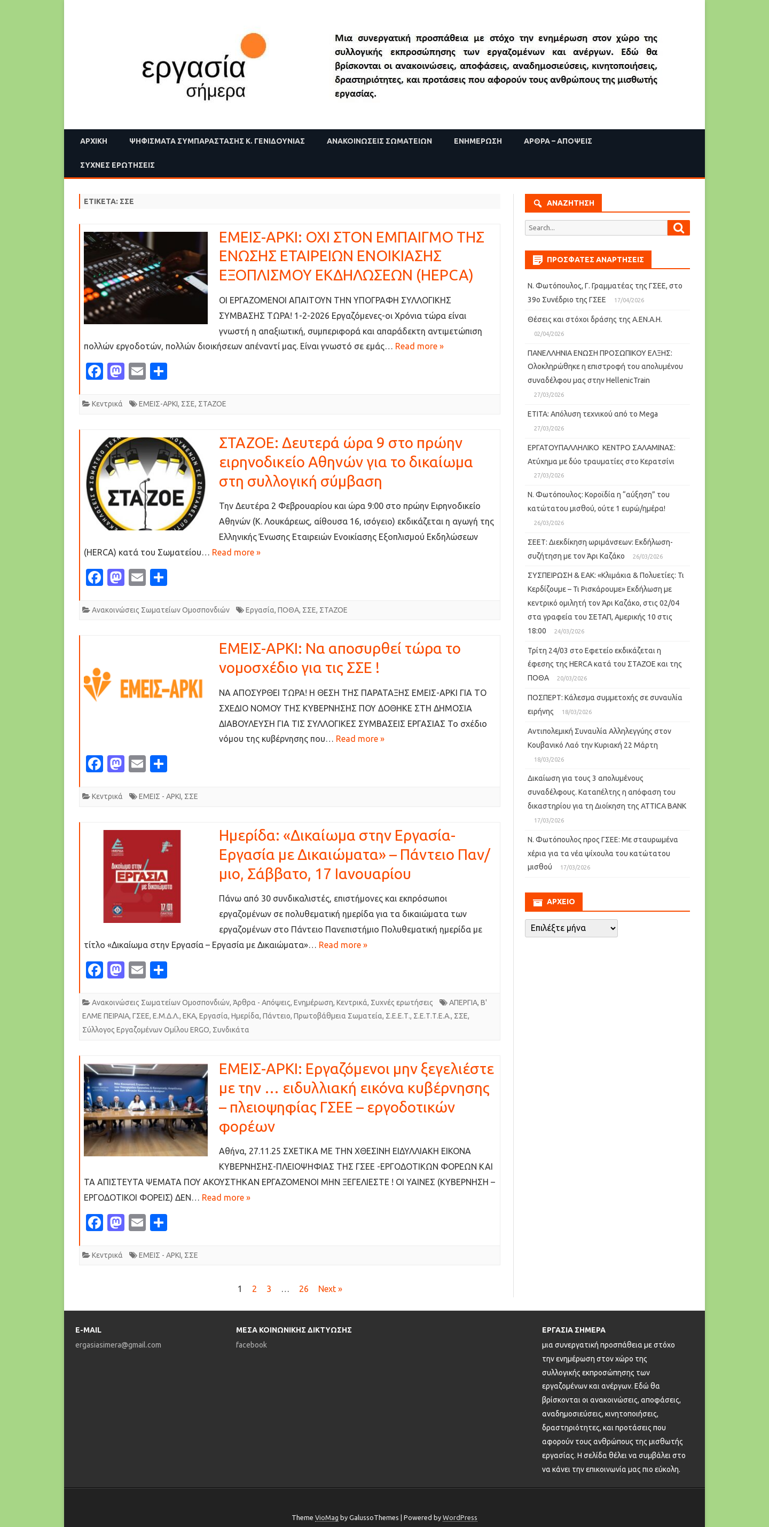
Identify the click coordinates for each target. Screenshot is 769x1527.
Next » (330, 1289)
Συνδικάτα (231, 1029)
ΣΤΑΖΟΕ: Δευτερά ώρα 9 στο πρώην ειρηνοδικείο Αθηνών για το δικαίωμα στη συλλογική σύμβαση (346, 461)
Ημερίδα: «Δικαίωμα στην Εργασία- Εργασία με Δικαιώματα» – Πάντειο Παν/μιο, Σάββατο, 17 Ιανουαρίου (354, 854)
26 (304, 1289)
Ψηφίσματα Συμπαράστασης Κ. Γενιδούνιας (217, 141)
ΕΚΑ (189, 1016)
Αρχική (93, 141)
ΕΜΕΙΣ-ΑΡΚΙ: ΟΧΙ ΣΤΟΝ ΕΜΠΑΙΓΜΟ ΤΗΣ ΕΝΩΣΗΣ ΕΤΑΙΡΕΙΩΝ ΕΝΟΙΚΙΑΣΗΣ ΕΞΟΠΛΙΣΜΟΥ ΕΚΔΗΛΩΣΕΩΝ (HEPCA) (353, 256)
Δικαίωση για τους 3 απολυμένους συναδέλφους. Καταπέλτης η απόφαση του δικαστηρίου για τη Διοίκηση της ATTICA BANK (607, 792)
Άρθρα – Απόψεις (558, 141)
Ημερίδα (245, 1016)
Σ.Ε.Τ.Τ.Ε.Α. (432, 1016)
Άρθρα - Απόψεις (262, 1002)
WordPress (460, 1517)
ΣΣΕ (188, 404)
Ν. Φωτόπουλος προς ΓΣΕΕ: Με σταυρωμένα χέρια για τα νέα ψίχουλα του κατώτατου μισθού (603, 853)
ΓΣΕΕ (141, 1016)
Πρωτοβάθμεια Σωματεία (338, 1016)
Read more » (419, 346)
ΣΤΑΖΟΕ (212, 404)
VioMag (327, 1517)
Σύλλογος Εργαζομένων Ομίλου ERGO (145, 1029)
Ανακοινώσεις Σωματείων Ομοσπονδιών (161, 610)
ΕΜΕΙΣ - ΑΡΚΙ (160, 796)
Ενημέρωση (478, 141)
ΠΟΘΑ (288, 610)
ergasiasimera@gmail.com (118, 1345)
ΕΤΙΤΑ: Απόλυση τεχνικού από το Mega (593, 414)
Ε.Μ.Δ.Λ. (166, 1016)
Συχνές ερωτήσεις (117, 165)
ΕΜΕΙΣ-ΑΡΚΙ (158, 404)
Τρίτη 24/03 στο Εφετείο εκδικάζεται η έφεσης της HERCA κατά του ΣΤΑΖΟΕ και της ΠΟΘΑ (605, 664)
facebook (251, 1345)
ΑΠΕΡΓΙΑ (463, 1002)
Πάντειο (277, 1016)
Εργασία (260, 610)
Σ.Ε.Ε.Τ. (398, 1016)
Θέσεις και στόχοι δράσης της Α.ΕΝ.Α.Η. (595, 319)
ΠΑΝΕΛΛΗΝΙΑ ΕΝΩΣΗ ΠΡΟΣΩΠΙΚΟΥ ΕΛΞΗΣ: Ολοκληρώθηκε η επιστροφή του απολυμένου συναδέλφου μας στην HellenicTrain (605, 367)
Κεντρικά (107, 404)
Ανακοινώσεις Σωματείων (379, 141)
